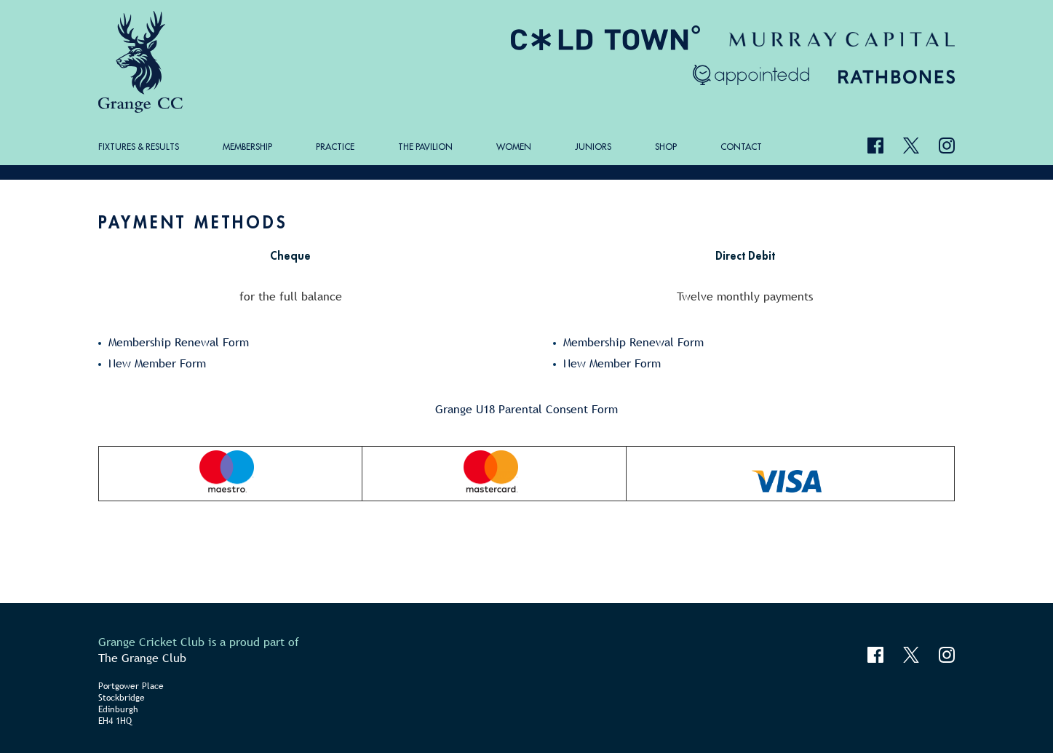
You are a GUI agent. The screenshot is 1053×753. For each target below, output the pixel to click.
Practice (335, 146)
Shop (666, 146)
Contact (741, 146)
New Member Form (157, 363)
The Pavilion (425, 146)
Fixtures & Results (138, 146)
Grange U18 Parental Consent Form (526, 409)
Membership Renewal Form (178, 342)
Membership (247, 146)
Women (513, 146)
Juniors (593, 146)
